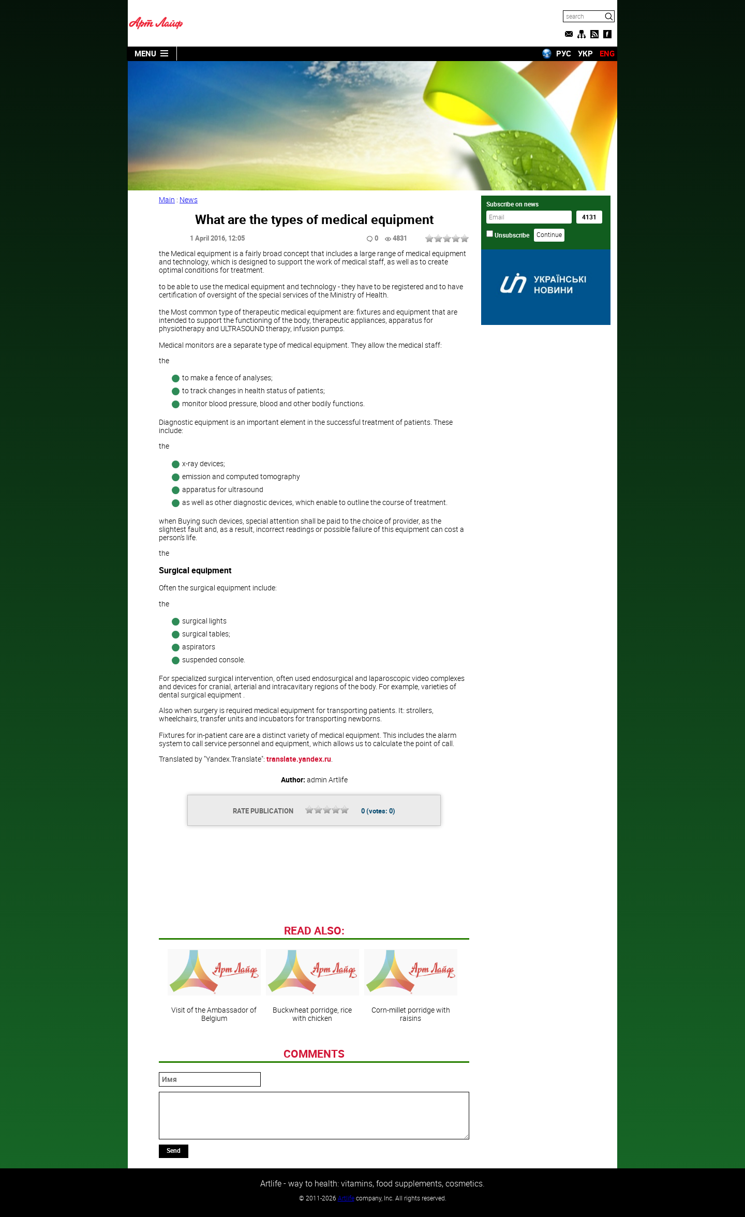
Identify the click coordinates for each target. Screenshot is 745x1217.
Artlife (346, 1198)
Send (174, 1150)
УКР (585, 53)
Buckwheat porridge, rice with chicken (312, 985)
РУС (563, 53)
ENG (607, 53)
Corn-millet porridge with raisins (410, 985)
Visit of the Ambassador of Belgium (214, 985)
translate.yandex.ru (298, 759)
